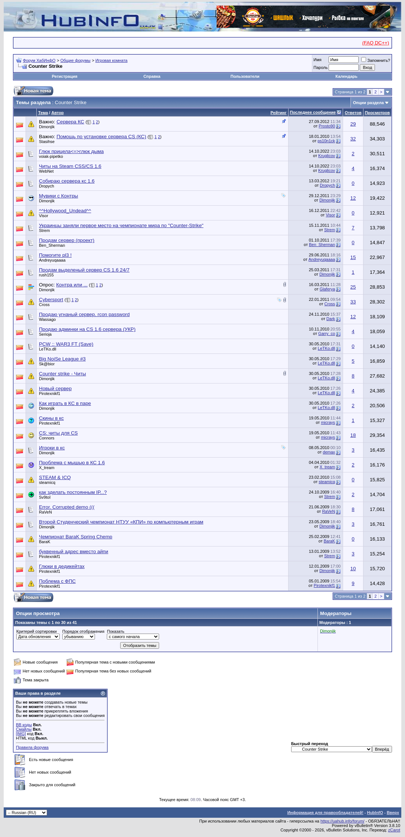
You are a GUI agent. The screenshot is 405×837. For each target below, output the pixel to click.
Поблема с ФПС (57, 581)
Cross (44, 304)
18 (353, 435)
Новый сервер (55, 388)
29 (353, 124)
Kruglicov (326, 155)
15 (353, 257)
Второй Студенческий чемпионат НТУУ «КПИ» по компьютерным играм (121, 522)
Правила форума (32, 747)
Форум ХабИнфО (39, 60)
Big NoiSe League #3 (62, 359)
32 (353, 139)
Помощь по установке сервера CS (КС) (101, 136)
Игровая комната (111, 60)
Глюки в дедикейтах (62, 566)
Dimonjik (47, 126)
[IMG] (21, 733)
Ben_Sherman (322, 244)
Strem (44, 230)
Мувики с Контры (58, 196)
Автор (57, 112)
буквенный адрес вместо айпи (73, 551)
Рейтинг (278, 112)
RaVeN (328, 511)
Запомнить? (375, 60)
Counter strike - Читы (62, 373)
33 (353, 302)
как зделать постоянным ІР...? (73, 492)
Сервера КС (70, 121)
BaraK (329, 541)
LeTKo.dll (326, 348)
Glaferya (327, 289)
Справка (152, 76)
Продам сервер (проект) (67, 240)
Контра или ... (72, 285)
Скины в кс (51, 418)
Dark (330, 318)
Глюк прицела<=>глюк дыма (71, 151)
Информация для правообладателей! (325, 812)
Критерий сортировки (36, 631)
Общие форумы (75, 60)
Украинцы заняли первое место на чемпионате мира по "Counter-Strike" (121, 225)
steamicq (327, 481)
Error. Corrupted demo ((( (67, 507)
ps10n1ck (326, 141)
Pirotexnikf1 (324, 585)
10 (353, 568)
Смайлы (24, 729)
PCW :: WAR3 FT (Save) (66, 344)
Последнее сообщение (313, 112)
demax (329, 452)
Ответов (353, 112)
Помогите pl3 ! (55, 255)
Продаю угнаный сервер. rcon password (84, 314)
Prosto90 (327, 126)
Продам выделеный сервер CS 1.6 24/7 (84, 270)
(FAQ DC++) (375, 43)
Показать (115, 631)
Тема (43, 112)
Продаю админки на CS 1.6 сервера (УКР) (87, 329)
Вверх (393, 812)
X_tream (327, 467)
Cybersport (51, 299)
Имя (317, 59)
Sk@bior (47, 364)
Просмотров (377, 112)
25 (353, 287)
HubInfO (375, 812)
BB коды (24, 725)
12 (353, 198)
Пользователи (245, 76)
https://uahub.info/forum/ (342, 821)
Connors (47, 438)
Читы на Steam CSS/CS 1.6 (70, 166)
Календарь (347, 76)
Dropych (327, 185)
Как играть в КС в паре (65, 403)
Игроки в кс (52, 448)
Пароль (320, 67)
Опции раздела (368, 102)
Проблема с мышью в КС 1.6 (72, 462)
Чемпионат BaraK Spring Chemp (75, 536)
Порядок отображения (83, 631)
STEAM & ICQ (55, 477)
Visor (330, 215)
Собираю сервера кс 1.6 (67, 181)
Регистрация (65, 76)
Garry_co (326, 333)
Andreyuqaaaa (322, 259)
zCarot (394, 830)
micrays (328, 422)
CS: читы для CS (58, 433)
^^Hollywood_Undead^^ (65, 210)
